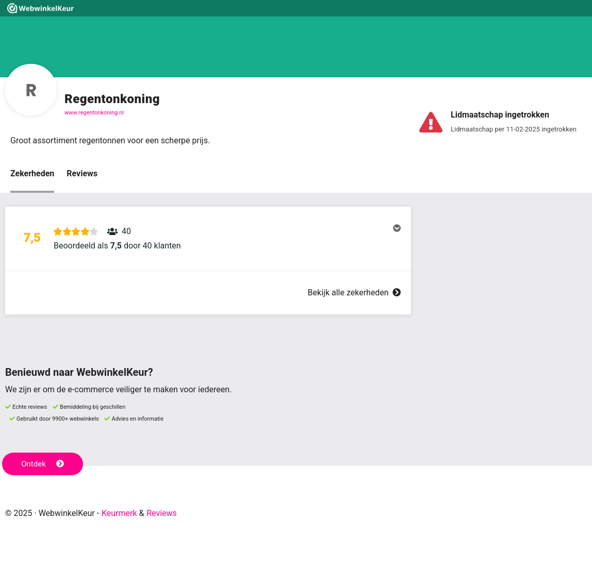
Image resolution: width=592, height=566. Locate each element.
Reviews (82, 173)
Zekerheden (32, 173)
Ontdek (42, 464)
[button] (208, 239)
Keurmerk (119, 513)
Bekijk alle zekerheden (354, 292)
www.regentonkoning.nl (94, 112)
